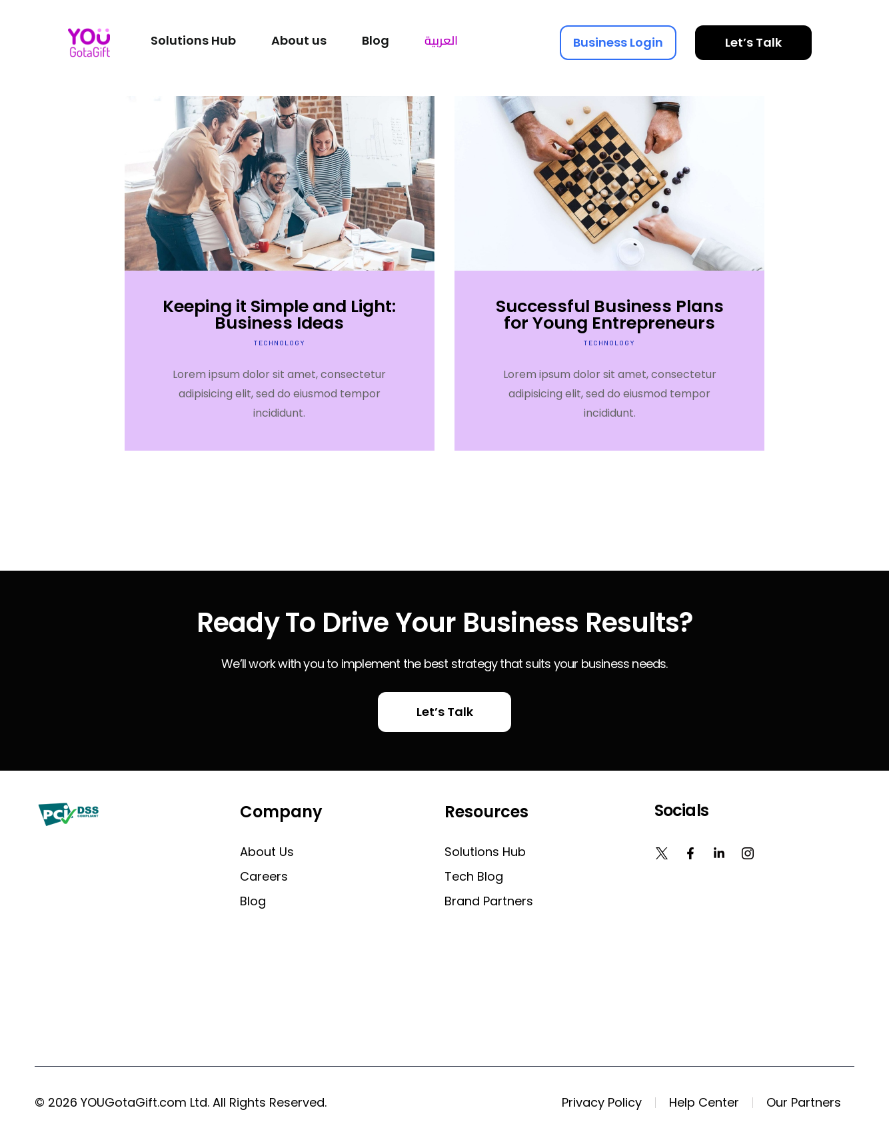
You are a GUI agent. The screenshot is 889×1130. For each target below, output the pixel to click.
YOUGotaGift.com (134, 1102)
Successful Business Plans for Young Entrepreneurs (610, 314)
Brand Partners (488, 901)
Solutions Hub (485, 851)
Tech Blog (473, 876)
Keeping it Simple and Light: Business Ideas (279, 314)
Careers (264, 876)
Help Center (704, 1102)
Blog (253, 901)
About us (267, 851)
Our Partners (803, 1102)
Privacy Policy (602, 1102)
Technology (279, 343)
